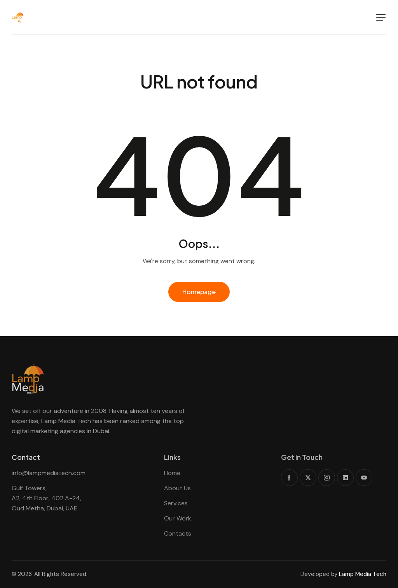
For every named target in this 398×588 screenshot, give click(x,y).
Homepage (199, 292)
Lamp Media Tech (362, 574)
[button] (380, 17)
